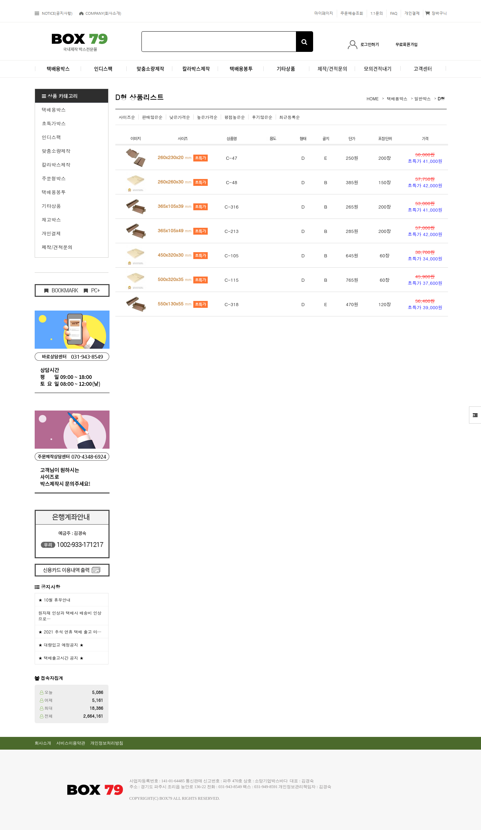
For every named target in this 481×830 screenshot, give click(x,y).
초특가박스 (54, 123)
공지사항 (50, 586)
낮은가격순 (180, 117)
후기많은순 (262, 117)
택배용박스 (54, 109)
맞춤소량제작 (56, 150)
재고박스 (51, 219)
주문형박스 (54, 178)
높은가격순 (207, 117)
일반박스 (422, 98)
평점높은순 (235, 117)
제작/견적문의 (57, 247)
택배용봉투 (54, 192)
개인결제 (51, 233)
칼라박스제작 (56, 164)
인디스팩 (51, 137)
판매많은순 (152, 117)
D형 (441, 98)
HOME (373, 98)
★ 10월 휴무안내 (54, 600)
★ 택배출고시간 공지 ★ (61, 658)
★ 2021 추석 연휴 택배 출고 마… (70, 632)
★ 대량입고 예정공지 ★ (61, 645)
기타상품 (51, 205)
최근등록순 (289, 117)
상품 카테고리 (60, 95)
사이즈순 (127, 117)
